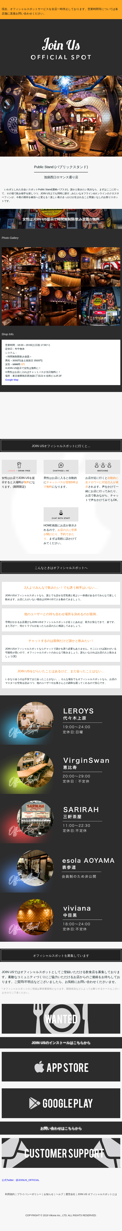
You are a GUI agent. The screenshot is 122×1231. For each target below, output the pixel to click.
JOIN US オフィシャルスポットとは (97, 1194)
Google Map (11, 379)
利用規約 (10, 1194)
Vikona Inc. (55, 1215)
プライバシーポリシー (29, 1194)
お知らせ (48, 1194)
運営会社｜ (72, 1194)
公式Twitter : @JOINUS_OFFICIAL (20, 1180)
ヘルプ (59, 1194)
